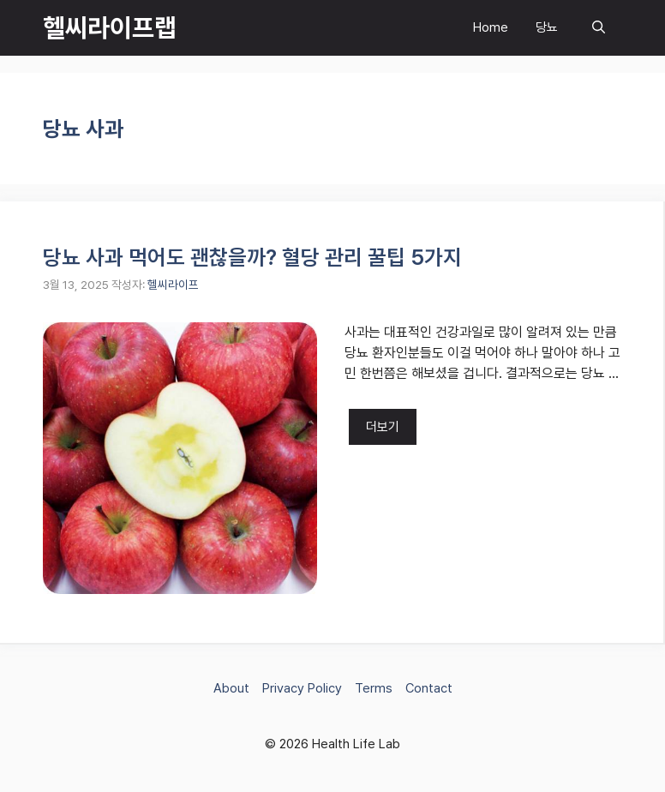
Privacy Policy (302, 688)
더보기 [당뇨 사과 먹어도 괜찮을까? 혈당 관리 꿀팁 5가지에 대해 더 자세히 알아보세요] (382, 427)
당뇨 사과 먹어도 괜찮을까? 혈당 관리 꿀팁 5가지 (252, 257)
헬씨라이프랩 (110, 27)
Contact (428, 688)
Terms (373, 688)
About (231, 688)
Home (490, 27)
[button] (598, 28)
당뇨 (547, 27)
